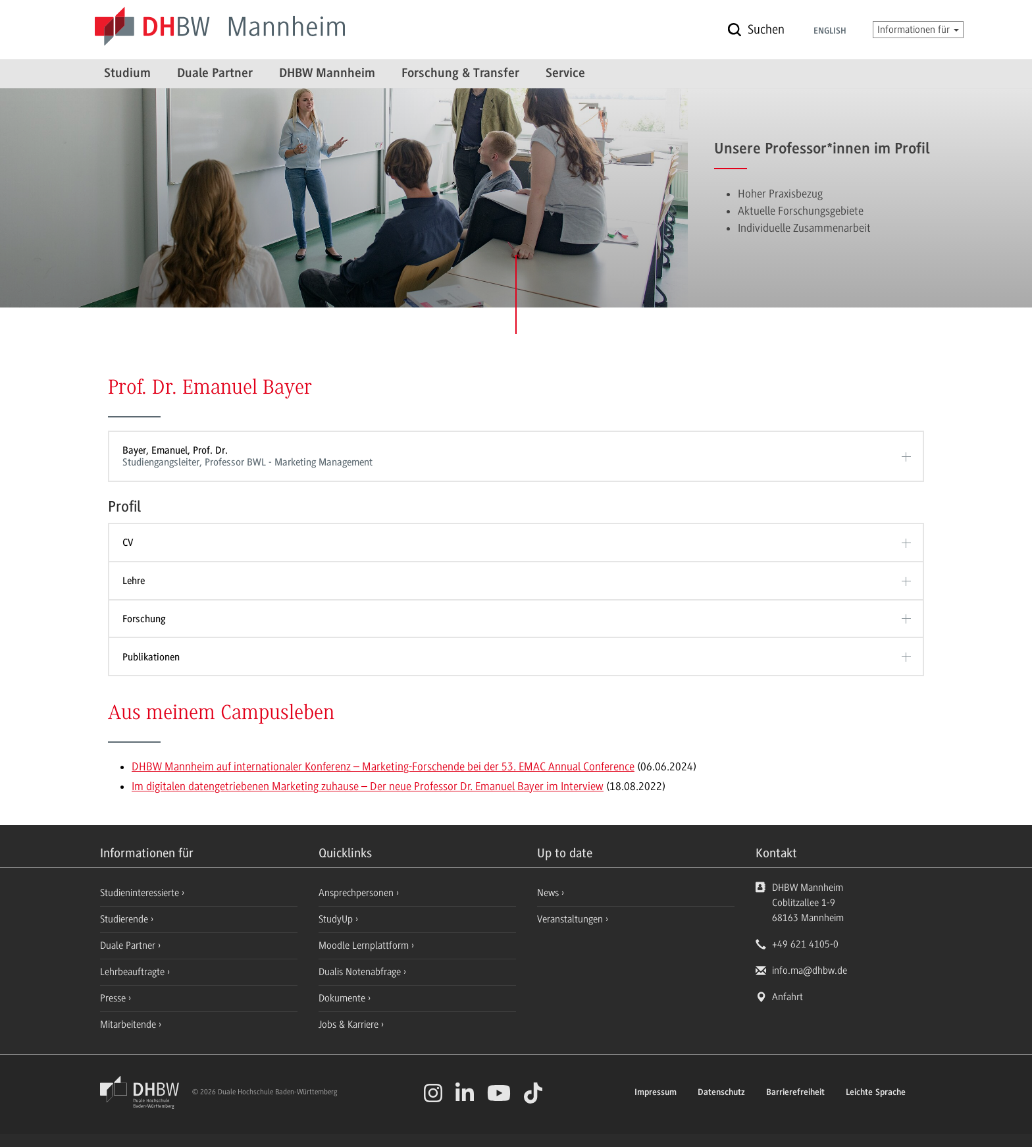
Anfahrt (787, 997)
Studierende (125, 919)
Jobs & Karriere (350, 1024)
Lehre (133, 581)
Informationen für (918, 30)
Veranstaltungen (570, 919)
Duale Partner (215, 73)
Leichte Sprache (876, 1093)
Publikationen (151, 657)
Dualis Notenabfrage (361, 972)
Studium (127, 73)
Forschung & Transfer (460, 73)
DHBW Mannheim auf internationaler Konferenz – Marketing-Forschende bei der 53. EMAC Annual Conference (383, 766)
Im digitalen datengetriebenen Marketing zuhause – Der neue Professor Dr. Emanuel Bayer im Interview (368, 786)
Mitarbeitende (129, 1024)
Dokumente (343, 998)
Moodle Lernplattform (365, 945)
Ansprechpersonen (357, 893)
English (829, 31)
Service (565, 73)
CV (127, 542)
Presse (114, 998)
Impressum (655, 1093)
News (548, 893)
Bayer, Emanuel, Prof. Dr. (511, 456)
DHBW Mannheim (327, 73)
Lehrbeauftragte (133, 972)
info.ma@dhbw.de (809, 970)
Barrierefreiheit (795, 1093)
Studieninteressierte (141, 893)
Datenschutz (721, 1093)
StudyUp (337, 919)
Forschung (143, 619)
